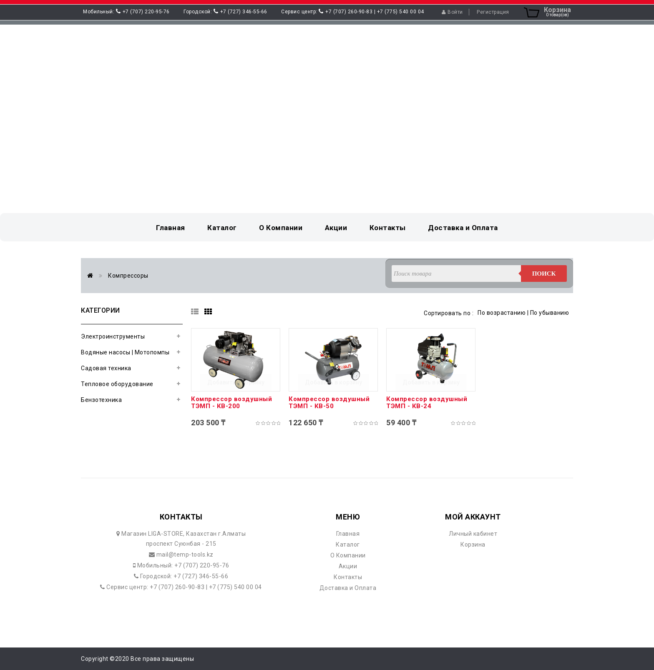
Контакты (348, 577)
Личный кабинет (473, 533)
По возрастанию (502, 312)
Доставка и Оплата (348, 588)
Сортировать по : (448, 313)
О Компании (348, 555)
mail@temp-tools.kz (184, 554)
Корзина (472, 544)
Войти (452, 12)
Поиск (544, 273)
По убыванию (549, 312)
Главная (348, 533)
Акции (348, 566)
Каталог (348, 544)
